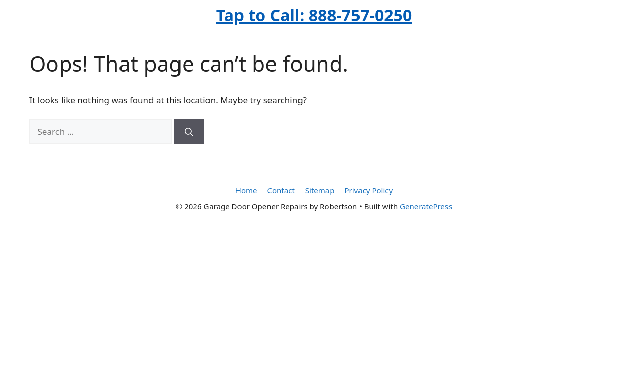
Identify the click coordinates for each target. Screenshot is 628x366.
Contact (281, 190)
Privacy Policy (368, 190)
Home (246, 190)
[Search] (189, 131)
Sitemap (320, 190)
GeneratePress (426, 206)
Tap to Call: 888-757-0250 (314, 15)
